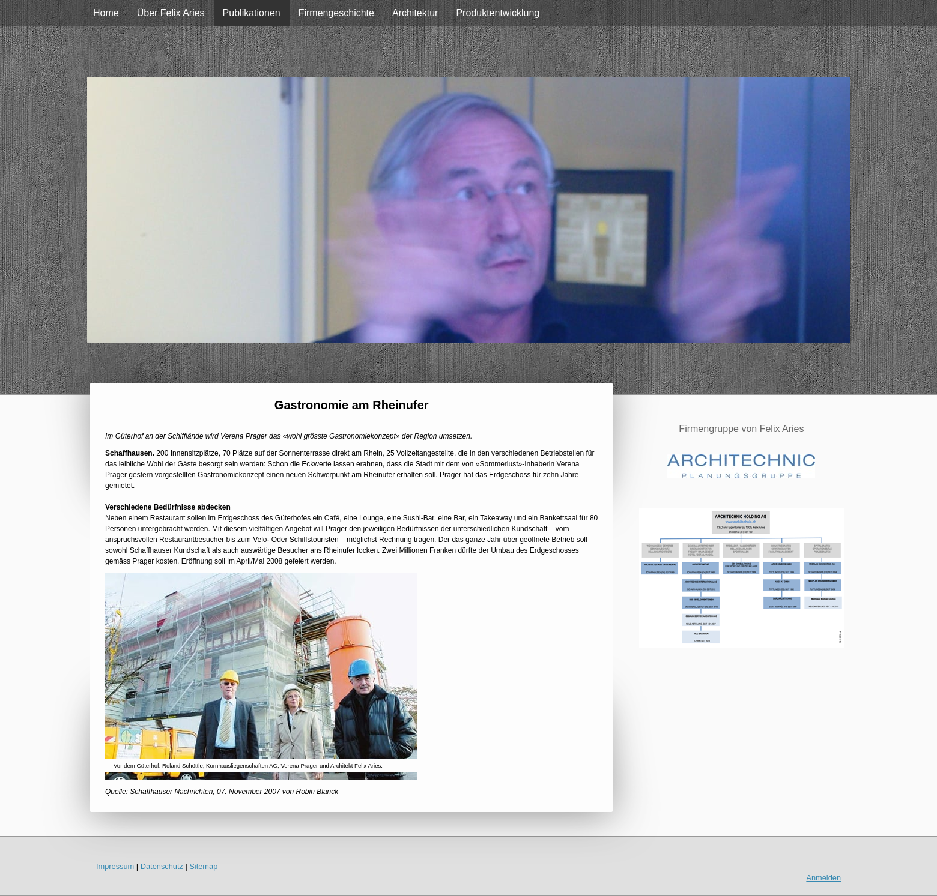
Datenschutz (162, 866)
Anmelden (823, 877)
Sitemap (203, 866)
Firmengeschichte (336, 13)
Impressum (115, 866)
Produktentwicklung (497, 13)
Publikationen (251, 13)
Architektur (415, 13)
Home (106, 13)
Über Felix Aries (171, 13)
